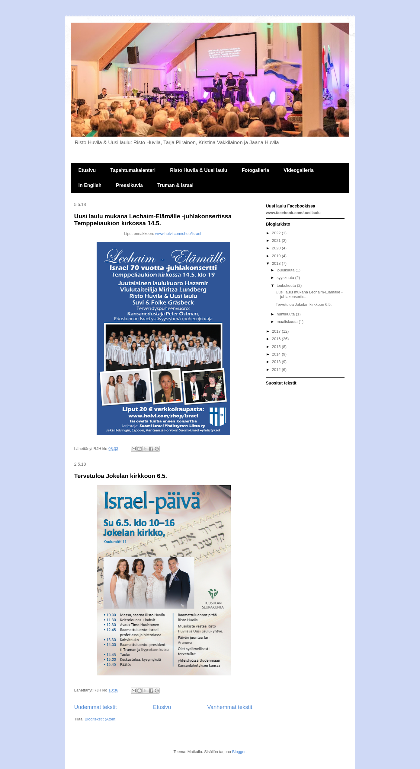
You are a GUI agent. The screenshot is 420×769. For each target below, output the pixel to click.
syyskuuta (286, 277)
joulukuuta (286, 270)
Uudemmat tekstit (95, 707)
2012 (277, 369)
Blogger (238, 751)
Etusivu (87, 170)
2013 (277, 361)
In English (90, 185)
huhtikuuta (286, 314)
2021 (277, 240)
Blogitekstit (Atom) (100, 719)
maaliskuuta (288, 321)
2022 (277, 233)
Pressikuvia (129, 185)
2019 (277, 256)
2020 (277, 248)
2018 (277, 263)
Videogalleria (298, 170)
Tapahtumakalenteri (132, 170)
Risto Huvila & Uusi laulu (198, 170)
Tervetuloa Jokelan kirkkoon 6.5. (120, 476)
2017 (277, 331)
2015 (277, 346)
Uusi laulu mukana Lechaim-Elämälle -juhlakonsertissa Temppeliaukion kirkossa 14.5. (153, 219)
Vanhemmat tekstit (229, 707)
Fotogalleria (255, 170)
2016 (277, 339)
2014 (277, 354)
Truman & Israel (175, 185)
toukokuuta (287, 285)
